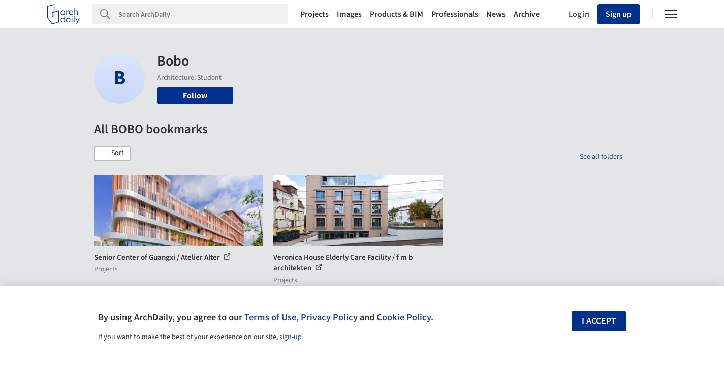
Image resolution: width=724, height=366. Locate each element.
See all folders (601, 156)
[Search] (203, 14)
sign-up (290, 337)
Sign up (619, 14)
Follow (195, 95)
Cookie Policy (403, 317)
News (496, 14)
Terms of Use (270, 317)
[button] (112, 153)
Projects (314, 14)
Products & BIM (396, 14)
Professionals (454, 14)
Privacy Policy (329, 317)
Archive (527, 14)
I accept (599, 321)
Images (349, 14)
